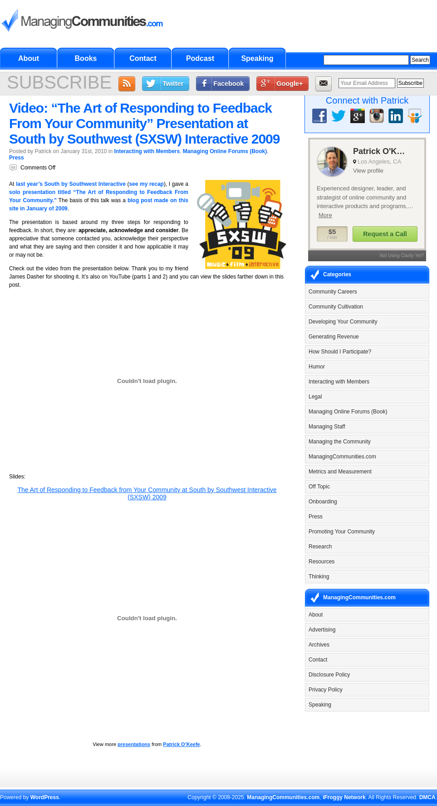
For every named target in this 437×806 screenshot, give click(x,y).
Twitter (172, 83)
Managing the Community (340, 441)
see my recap (146, 184)
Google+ (289, 83)
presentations (134, 744)
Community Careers (333, 292)
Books (86, 58)
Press (16, 157)
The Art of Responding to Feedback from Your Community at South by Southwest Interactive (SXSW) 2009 (146, 493)
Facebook (228, 83)
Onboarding (323, 501)
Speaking (257, 58)
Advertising (322, 630)
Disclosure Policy (329, 675)
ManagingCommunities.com (342, 456)
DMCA (427, 797)
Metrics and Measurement (340, 471)
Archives (319, 645)
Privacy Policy (326, 690)
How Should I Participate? (340, 351)
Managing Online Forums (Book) (225, 151)
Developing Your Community (343, 321)
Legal (315, 396)
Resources (321, 561)
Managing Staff (327, 426)
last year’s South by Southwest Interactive (71, 184)
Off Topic (319, 486)
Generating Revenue (334, 336)
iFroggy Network (344, 797)
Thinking (319, 576)
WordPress (44, 797)
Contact (143, 58)
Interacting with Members (147, 151)
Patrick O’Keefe (181, 744)
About (28, 58)
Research (320, 546)
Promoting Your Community (342, 531)
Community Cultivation (336, 306)
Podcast (200, 58)
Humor (317, 366)
